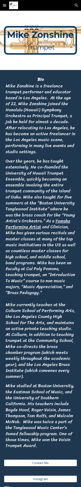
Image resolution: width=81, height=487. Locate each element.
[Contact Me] (40, 463)
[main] (40, 40)
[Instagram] (40, 479)
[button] (4, 5)
